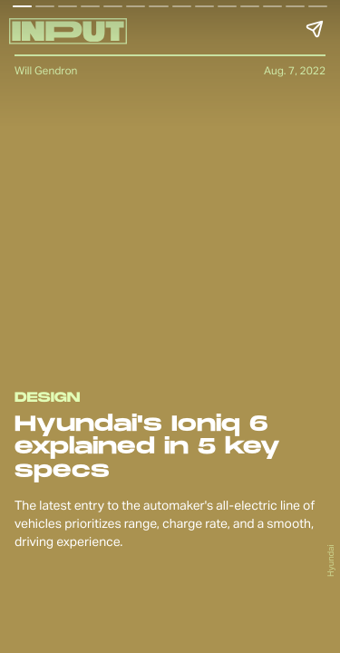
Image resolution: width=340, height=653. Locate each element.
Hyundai (330, 560)
